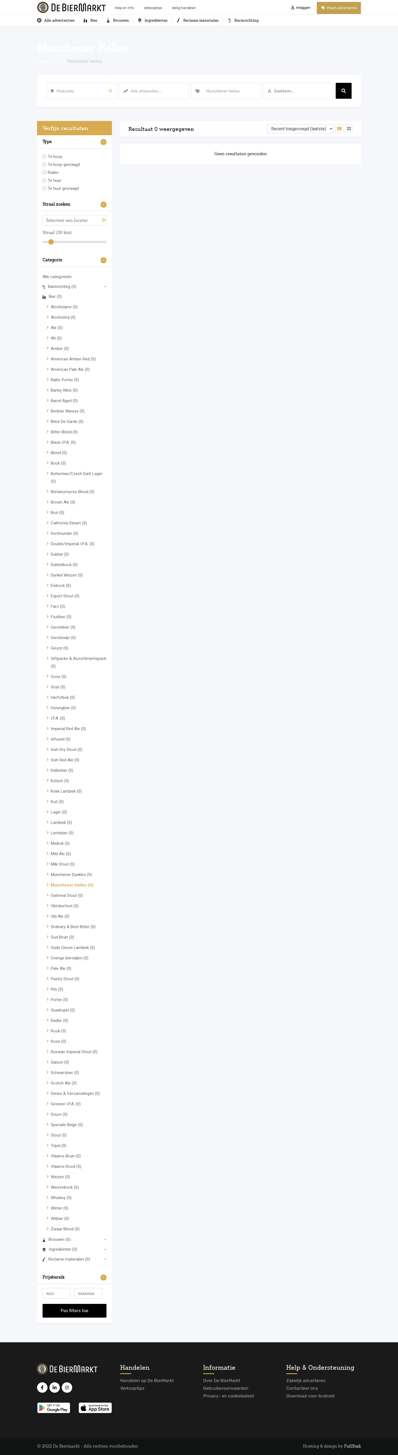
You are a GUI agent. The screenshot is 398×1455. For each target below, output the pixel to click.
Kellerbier (62, 770)
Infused (61, 739)
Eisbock (61, 585)
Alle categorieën (57, 276)
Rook (58, 1031)
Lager (59, 812)
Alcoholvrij (63, 317)
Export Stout (65, 596)
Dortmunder (64, 533)
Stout (59, 1135)
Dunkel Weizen (67, 575)
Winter (59, 1208)
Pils (57, 989)
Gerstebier (63, 627)
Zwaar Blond (65, 1229)
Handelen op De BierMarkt (147, 1380)
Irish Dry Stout (66, 749)
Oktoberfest (65, 905)
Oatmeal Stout (67, 895)
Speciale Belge (67, 1124)
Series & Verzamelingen (75, 1093)
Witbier (60, 1218)
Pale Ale (61, 968)
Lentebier (62, 832)
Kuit (57, 801)
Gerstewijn (63, 637)
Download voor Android (310, 1396)
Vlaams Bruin (66, 1156)
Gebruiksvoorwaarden (225, 1388)
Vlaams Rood (66, 1166)
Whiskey (61, 1197)
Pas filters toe (74, 1310)
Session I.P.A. (66, 1103)
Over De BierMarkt (221, 1380)
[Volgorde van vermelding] (300, 128)
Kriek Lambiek (66, 791)
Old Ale (60, 916)
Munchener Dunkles (71, 874)
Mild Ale (61, 853)
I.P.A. (58, 718)
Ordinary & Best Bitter (73, 926)
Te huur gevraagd (63, 188)
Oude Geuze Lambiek (73, 947)
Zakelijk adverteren (306, 1380)
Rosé (58, 1041)
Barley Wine (64, 390)
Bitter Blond (64, 432)
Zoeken (343, 91)
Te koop (55, 156)
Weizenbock (65, 1187)
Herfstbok (63, 697)
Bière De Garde (67, 421)
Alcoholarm (64, 306)
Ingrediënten (60, 1249)
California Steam (69, 523)
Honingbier (63, 707)
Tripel (58, 1145)
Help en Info (124, 8)
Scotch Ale (64, 1083)
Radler (59, 1020)
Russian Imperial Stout (74, 1051)
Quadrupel (63, 1010)
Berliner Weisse (68, 411)
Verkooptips (153, 8)
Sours (59, 1114)
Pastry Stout (65, 978)
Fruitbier (61, 616)
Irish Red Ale (65, 760)
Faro (58, 606)
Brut (57, 512)
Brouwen (57, 1239)
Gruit (58, 687)
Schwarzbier (65, 1072)
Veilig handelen (184, 8)
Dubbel (60, 554)
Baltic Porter (65, 379)
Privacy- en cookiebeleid (228, 1396)
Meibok (60, 843)
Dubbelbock (64, 564)
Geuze (59, 648)
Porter (59, 999)
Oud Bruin (62, 937)
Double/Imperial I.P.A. (72, 543)
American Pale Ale (70, 369)
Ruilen (53, 172)
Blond (59, 452)
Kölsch (60, 780)
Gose (58, 676)
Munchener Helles (72, 885)
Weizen (60, 1176)
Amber (60, 348)
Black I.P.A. (63, 442)
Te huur (54, 180)
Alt (56, 338)
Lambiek (61, 822)
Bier (52, 296)
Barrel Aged (64, 400)
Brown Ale (63, 502)
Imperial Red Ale (68, 728)
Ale (57, 327)
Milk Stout (63, 864)
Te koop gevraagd (64, 164)
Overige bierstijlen (69, 958)
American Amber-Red (73, 359)
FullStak (352, 1446)
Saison (60, 1062)
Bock (58, 463)
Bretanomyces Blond (72, 491)
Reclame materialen (66, 1259)
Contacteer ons (302, 1388)
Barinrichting (59, 286)
